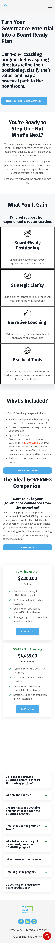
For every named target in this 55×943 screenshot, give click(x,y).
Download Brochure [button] (27, 470)
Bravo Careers (32, 442)
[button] (27, 630)
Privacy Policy (14, 930)
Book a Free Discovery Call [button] (24, 101)
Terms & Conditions (37, 930)
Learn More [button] (27, 547)
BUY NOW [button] (27, 631)
